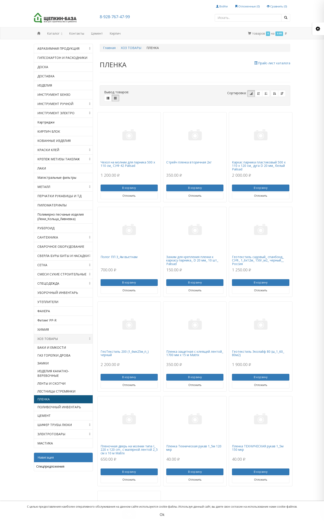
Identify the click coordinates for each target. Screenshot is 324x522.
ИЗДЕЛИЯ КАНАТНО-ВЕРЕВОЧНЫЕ (53, 373)
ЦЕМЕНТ (44, 415)
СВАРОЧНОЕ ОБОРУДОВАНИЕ (60, 246)
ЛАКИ (41, 168)
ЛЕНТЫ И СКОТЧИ (51, 383)
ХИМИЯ (43, 329)
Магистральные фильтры (56, 177)
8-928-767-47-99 (115, 16)
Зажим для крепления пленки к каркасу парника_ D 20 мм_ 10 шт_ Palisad (192, 260)
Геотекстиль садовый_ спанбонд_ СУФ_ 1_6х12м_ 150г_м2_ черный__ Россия (258, 260)
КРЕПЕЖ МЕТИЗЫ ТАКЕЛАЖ (63, 159)
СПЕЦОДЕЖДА (63, 283)
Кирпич (115, 33)
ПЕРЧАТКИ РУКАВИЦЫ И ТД (59, 196)
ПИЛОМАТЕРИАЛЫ (52, 205)
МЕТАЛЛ (63, 187)
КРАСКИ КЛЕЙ (63, 150)
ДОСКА (42, 67)
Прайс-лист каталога (272, 63)
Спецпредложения (50, 466)
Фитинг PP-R (46, 320)
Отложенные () (247, 6)
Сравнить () (277, 6)
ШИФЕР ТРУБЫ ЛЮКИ (63, 425)
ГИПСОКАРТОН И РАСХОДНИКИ (62, 58)
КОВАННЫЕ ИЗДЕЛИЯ (54, 140)
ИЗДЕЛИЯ (44, 85)
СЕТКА (63, 265)
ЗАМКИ (43, 363)
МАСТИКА (45, 443)
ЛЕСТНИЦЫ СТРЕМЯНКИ (56, 391)
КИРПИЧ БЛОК (48, 131)
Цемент (97, 33)
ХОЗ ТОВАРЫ (63, 339)
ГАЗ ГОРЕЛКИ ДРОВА (53, 355)
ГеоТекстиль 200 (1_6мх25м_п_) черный (125, 353)
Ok (162, 514)
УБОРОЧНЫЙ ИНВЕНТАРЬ (57, 292)
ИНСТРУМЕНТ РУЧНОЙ (63, 104)
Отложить (129, 196)
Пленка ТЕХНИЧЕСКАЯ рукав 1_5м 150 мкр (258, 448)
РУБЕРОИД (45, 228)
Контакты (76, 33)
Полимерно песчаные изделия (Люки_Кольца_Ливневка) (60, 216)
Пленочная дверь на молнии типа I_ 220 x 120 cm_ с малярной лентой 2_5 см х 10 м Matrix (129, 449)
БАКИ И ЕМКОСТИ (51, 347)
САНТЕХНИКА (63, 237)
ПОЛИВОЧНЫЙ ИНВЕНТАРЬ (59, 407)
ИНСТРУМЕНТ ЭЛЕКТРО (63, 113)
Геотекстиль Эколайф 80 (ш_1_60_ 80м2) (258, 353)
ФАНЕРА (43, 311)
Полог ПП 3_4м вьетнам (119, 257)
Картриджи (45, 122)
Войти (222, 6)
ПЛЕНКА (43, 399)
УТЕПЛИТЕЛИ (47, 302)
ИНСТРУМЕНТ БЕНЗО (53, 94)
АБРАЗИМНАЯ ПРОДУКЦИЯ (63, 48)
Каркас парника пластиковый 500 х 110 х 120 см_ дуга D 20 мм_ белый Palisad (259, 165)
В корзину (129, 188)
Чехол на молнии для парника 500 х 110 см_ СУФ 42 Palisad (128, 164)
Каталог (54, 33)
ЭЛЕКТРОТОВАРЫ (63, 434)
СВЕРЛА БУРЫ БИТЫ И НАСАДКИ (63, 256)
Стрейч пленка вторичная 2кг (189, 162)
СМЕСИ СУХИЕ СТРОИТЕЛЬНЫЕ (63, 274)
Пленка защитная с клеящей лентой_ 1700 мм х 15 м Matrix (194, 353)
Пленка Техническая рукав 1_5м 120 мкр (193, 448)
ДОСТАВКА (45, 76)
